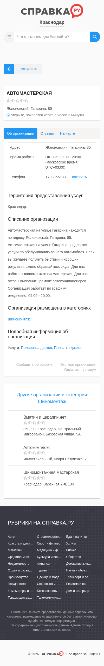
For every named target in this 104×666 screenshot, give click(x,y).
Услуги (71, 543)
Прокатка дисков (68, 348)
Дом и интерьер (77, 591)
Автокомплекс (36, 447)
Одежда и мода (48, 577)
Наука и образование (81, 570)
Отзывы (47, 133)
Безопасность (47, 591)
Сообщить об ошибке (34, 364)
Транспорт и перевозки (82, 577)
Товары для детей (21, 597)
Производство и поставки (26, 577)
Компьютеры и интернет (25, 591)
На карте (67, 133)
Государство (17, 584)
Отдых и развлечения (23, 570)
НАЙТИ (95, 37)
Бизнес (71, 550)
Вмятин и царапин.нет (44, 417)
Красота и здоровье (22, 543)
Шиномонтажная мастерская (51, 472)
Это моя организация (78, 364)
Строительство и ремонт (55, 537)
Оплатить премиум (80, 370)
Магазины (15, 550)
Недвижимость (18, 563)
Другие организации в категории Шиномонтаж (52, 398)
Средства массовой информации (32, 557)
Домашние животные (81, 563)
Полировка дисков (36, 348)
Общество (73, 557)
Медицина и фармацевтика (57, 550)
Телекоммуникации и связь (56, 597)
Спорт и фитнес (48, 543)
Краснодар (52, 22)
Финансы (43, 563)
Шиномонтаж (19, 319)
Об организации (20, 133)
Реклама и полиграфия (83, 584)
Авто (11, 537)
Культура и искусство (52, 557)
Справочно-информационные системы (65, 584)
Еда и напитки (76, 537)
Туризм (42, 570)
